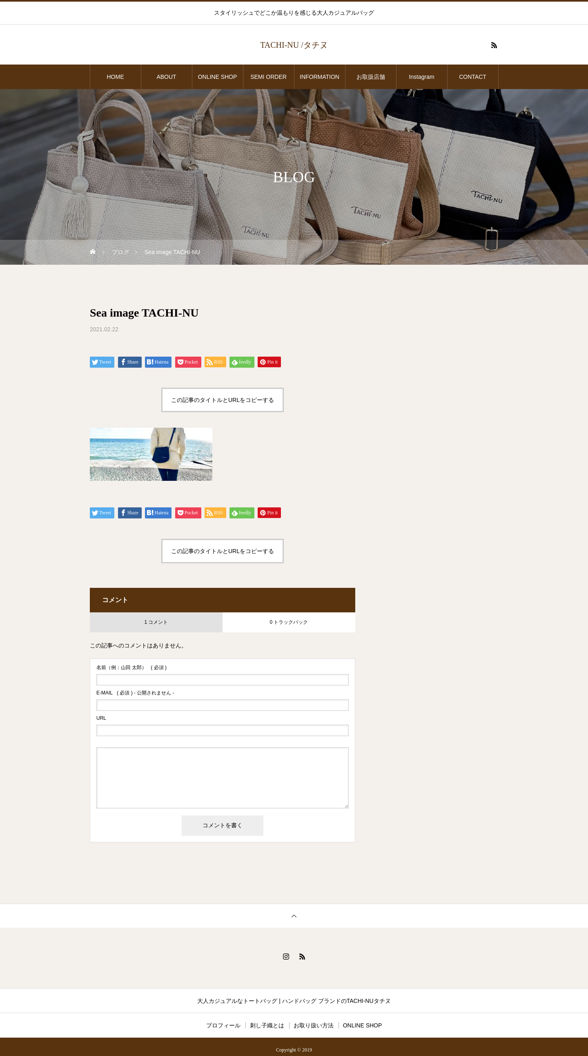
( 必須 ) (131, 667)
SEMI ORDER (268, 77)
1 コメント (156, 622)
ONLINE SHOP (217, 77)
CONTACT (472, 77)
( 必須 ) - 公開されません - (135, 692)
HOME (115, 77)
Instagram (421, 77)
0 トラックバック (289, 622)
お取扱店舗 (373, 77)
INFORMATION (319, 77)
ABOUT (166, 77)
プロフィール (223, 1025)
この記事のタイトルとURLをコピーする (222, 400)
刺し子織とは (267, 1025)
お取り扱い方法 (314, 1025)
